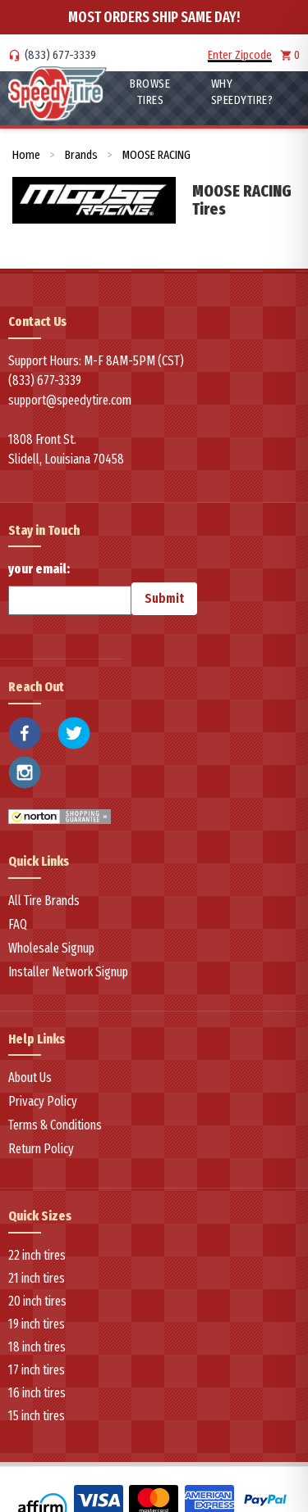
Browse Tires (150, 91)
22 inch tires (37, 1255)
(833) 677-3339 (60, 55)
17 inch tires (36, 1370)
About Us (30, 1077)
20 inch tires (37, 1301)
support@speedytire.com (69, 400)
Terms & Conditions (55, 1125)
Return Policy (41, 1149)
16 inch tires (37, 1393)
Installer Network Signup (68, 972)
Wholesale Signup (51, 948)
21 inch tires (36, 1278)
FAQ (17, 924)
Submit (164, 598)
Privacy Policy (42, 1101)
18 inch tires (37, 1347)
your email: (69, 588)
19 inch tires (36, 1324)
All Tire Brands (44, 900)
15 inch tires (36, 1416)
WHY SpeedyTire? (242, 91)
